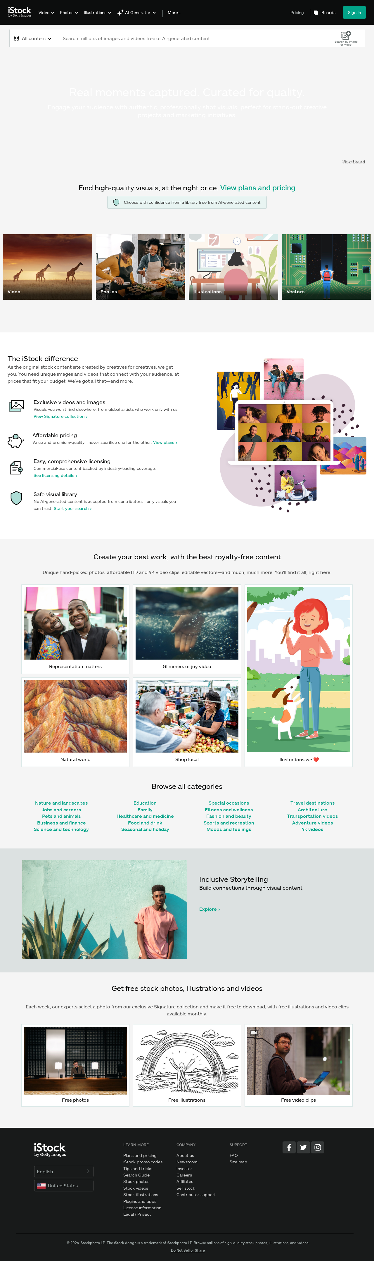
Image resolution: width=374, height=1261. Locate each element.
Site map (238, 1161)
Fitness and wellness (229, 809)
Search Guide (136, 1174)
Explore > (210, 909)
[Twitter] (303, 1147)
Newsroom (187, 1161)
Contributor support (196, 1194)
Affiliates (184, 1181)
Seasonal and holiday (145, 829)
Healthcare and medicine (145, 816)
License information (142, 1207)
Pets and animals (61, 816)
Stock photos (136, 1181)
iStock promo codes (142, 1161)
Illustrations (95, 12)
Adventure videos (312, 822)
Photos (66, 12)
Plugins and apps (139, 1201)
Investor (184, 1168)
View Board (353, 161)
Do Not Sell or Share (188, 1250)
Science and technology (61, 829)
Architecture (312, 809)
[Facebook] (289, 1147)
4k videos (312, 829)
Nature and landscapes (61, 802)
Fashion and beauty (228, 816)
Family (145, 809)
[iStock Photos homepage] (21, 12)
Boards (328, 12)
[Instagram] (317, 1147)
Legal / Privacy (137, 1214)
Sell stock (185, 1188)
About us (185, 1155)
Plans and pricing (140, 1155)
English (64, 1171)
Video (44, 12)
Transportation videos (312, 816)
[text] (192, 38)
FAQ (234, 1155)
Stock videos (135, 1188)
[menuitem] (45, 16)
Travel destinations (312, 802)
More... (174, 12)
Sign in (354, 12)
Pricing (297, 12)
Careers (184, 1174)
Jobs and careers (61, 809)
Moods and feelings (229, 829)
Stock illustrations (140, 1194)
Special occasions (229, 802)
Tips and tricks (137, 1168)
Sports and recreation (229, 822)
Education (145, 802)
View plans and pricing (257, 187)
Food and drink (145, 822)
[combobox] (33, 38)
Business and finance (61, 822)
